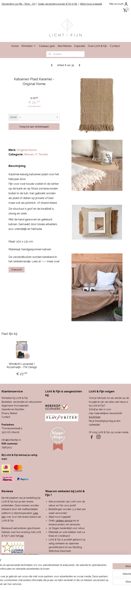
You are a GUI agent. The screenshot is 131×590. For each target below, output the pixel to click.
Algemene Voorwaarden (15, 405)
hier (22, 535)
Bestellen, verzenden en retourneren (22, 402)
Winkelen (28, 46)
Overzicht (16, 269)
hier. (31, 562)
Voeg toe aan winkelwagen (34, 126)
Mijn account (118, 4)
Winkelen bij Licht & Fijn (15, 398)
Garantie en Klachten (13, 409)
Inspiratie (79, 46)
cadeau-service (64, 520)
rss (60, 584)
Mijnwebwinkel (101, 584)
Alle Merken (64, 46)
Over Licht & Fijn (97, 46)
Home (15, 46)
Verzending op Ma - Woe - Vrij (18, 4)
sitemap (54, 584)
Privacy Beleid (9, 413)
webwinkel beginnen (72, 584)
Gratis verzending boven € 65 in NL (57, 4)
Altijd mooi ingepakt (91, 4)
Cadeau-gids (47, 46)
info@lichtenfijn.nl (11, 440)
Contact (115, 46)
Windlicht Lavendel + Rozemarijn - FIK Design (22, 365)
